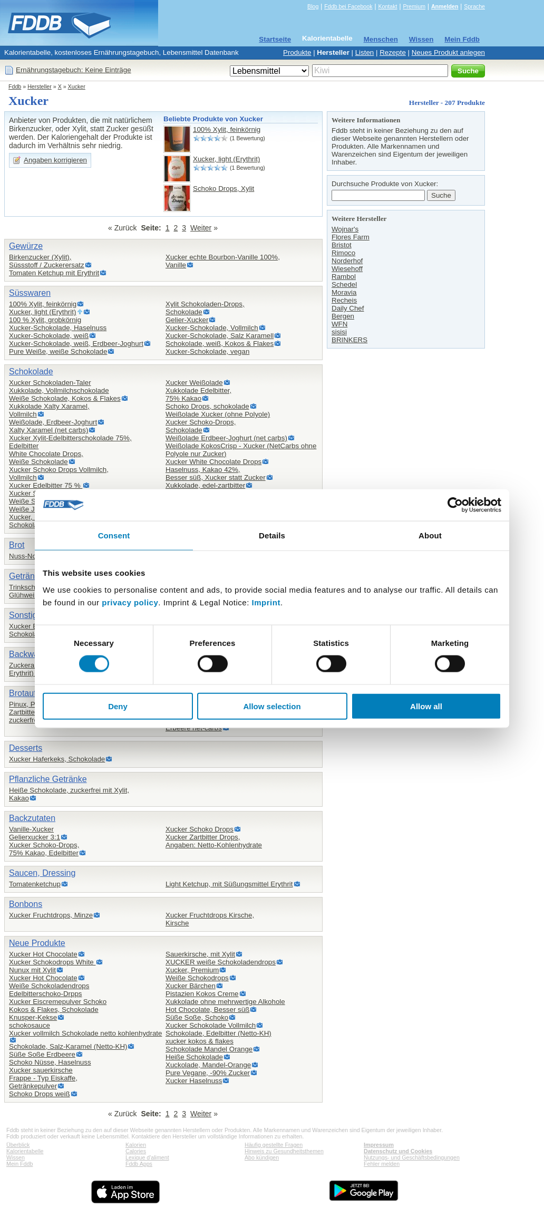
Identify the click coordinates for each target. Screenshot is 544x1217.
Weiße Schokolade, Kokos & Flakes (65, 398)
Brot (16, 544)
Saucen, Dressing (42, 872)
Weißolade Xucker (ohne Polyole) (218, 414)
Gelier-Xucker (187, 320)
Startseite (275, 39)
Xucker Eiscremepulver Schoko (57, 1002)
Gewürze (26, 246)
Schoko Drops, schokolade (207, 406)
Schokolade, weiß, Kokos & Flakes (220, 343)
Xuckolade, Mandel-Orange (208, 1065)
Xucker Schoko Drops (200, 829)
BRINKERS (349, 340)
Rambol (344, 277)
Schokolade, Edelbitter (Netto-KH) (218, 1033)
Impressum (379, 1145)
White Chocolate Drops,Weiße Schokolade (46, 458)
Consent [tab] (114, 535)
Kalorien (135, 1145)
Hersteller (333, 52)
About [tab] (430, 535)
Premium (414, 6)
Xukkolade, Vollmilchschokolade (59, 390)
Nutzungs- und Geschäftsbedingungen (412, 1157)
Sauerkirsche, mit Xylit (200, 954)
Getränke (26, 576)
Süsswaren (30, 292)
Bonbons (25, 904)
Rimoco (343, 253)
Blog (312, 6)
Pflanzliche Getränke (48, 779)
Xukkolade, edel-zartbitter (205, 485)
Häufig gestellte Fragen (274, 1145)
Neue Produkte (37, 943)
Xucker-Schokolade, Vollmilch (212, 328)
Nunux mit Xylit (32, 970)
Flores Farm (351, 237)
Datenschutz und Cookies (398, 1151)
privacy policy (130, 601)
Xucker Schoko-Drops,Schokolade (201, 426)
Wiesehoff (347, 269)
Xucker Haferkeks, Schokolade (57, 759)
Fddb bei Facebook (348, 6)
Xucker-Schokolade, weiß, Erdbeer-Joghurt (76, 343)
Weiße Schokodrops (197, 978)
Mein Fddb (462, 39)
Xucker (76, 86)
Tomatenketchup (35, 884)
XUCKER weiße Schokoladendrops (221, 962)
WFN (339, 324)
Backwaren (30, 654)
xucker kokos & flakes (200, 1041)
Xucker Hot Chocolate (43, 954)
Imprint (266, 601)
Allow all (426, 705)
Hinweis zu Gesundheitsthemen (284, 1151)
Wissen (421, 39)
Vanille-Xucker (31, 829)
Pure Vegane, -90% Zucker (208, 1073)
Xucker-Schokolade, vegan (207, 351)
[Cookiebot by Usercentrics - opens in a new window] (455, 505)
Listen (364, 52)
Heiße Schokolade (194, 1057)
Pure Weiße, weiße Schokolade (58, 351)
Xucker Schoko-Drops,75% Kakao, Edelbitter (44, 849)
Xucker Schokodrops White (52, 962)
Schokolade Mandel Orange (209, 1049)
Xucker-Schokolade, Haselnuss (57, 328)
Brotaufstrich (32, 693)
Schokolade (31, 371)
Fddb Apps (138, 1164)
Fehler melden (382, 1164)
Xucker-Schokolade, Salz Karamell (220, 336)
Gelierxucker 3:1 (34, 837)
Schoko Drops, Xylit (223, 188)
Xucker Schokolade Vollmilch (211, 1025)
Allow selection (271, 705)
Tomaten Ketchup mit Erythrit (54, 273)
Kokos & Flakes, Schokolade (54, 1009)
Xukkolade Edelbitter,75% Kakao (198, 394)
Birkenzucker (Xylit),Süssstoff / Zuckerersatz (46, 261)
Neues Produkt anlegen (448, 52)
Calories (135, 1151)
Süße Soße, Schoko (197, 1017)
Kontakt (387, 6)
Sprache (474, 6)
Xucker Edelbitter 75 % (45, 485)
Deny (118, 705)
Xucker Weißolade (194, 383)
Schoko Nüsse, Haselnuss (50, 1062)
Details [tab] (272, 535)
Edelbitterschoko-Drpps (45, 994)
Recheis (344, 300)
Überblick (18, 1145)
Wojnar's (345, 229)
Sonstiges (27, 615)
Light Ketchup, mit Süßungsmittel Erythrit (229, 884)
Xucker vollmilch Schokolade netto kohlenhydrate (85, 1033)
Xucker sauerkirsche (41, 1070)
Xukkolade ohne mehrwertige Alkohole (225, 1002)
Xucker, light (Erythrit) (226, 159)
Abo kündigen (262, 1157)
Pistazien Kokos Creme (202, 994)
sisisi (339, 332)
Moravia (344, 292)
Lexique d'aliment (147, 1157)
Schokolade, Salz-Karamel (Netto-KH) (68, 1046)
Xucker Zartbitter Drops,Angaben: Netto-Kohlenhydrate (214, 841)
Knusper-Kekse (33, 1017)
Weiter (200, 228)
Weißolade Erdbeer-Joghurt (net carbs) (226, 438)
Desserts (25, 747)
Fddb (14, 86)
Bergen (343, 316)
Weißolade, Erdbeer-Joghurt (53, 422)
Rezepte (393, 52)
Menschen (381, 39)
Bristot (342, 245)
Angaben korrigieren (55, 160)
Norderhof (347, 261)
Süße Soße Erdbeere (42, 1054)
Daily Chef (348, 308)
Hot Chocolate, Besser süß (207, 1009)
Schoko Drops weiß (39, 1094)
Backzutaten (32, 818)
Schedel (344, 284)
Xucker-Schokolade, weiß (49, 336)
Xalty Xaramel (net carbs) (48, 430)
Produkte (297, 52)
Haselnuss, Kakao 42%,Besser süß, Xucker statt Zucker (216, 473)
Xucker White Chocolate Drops (213, 462)
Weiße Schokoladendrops (49, 986)
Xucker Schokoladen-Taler (50, 383)
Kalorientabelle (327, 38)
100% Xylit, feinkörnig (226, 129)
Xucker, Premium (192, 970)
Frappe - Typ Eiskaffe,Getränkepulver (43, 1082)
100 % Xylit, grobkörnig (45, 320)
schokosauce (29, 1025)
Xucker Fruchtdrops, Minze (51, 915)
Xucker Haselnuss (194, 1081)
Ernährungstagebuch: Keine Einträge (73, 70)
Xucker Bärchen (191, 986)
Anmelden (445, 6)
